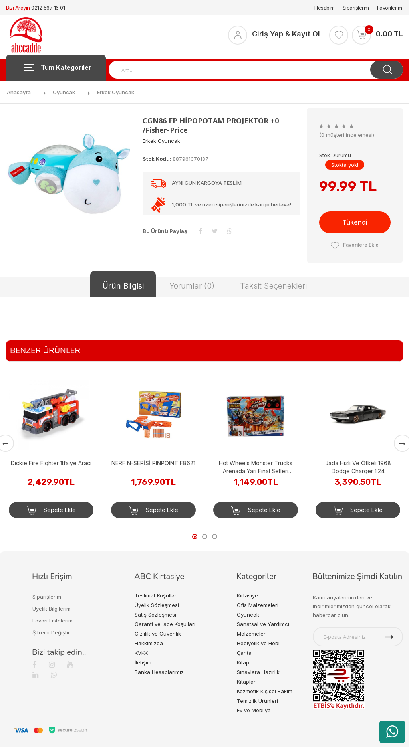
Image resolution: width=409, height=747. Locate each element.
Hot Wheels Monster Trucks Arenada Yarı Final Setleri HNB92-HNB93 (255, 467)
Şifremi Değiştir (51, 632)
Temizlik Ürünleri (257, 701)
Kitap (243, 662)
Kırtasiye (247, 595)
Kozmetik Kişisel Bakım (264, 691)
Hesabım (324, 7)
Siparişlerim (356, 7)
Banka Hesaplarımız (159, 672)
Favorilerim (389, 7)
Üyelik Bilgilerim (51, 608)
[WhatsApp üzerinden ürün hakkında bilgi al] (392, 732)
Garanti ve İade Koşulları (165, 624)
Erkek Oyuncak (115, 92)
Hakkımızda (149, 643)
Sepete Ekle (51, 510)
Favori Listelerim (52, 620)
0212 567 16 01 (48, 7)
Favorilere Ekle (355, 245)
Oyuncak (64, 92)
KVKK (141, 653)
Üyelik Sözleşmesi (157, 605)
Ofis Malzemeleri (257, 605)
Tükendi (354, 222)
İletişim (143, 662)
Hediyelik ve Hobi (258, 643)
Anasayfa (19, 92)
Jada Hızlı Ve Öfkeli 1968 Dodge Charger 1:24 (358, 467)
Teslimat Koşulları (156, 595)
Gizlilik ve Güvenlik (158, 633)
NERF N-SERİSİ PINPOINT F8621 (153, 463)
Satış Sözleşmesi (155, 614)
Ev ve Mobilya (254, 710)
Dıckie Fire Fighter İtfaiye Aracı (51, 463)
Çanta (244, 653)
